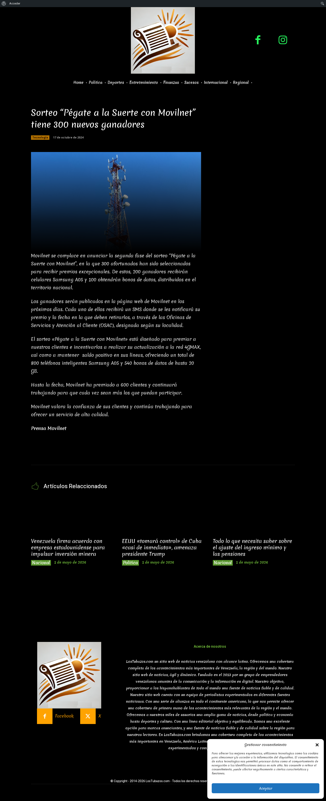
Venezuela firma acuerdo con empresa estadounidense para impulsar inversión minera (68, 547)
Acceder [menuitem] (14, 3)
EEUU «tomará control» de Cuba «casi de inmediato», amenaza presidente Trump (162, 547)
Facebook (64, 716)
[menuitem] (4, 3)
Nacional (41, 563)
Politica (130, 563)
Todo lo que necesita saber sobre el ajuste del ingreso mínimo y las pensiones (252, 547)
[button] (317, 745)
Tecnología (40, 137)
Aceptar (265, 788)
